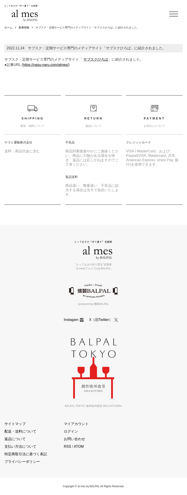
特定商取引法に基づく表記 (25, 454)
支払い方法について (20, 446)
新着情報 (24, 27)
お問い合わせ (74, 439)
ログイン (71, 431)
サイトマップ (15, 424)
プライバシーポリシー (22, 461)
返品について (15, 439)
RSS (67, 446)
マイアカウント (76, 424)
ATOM (79, 446)
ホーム (8, 27)
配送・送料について (20, 431)
